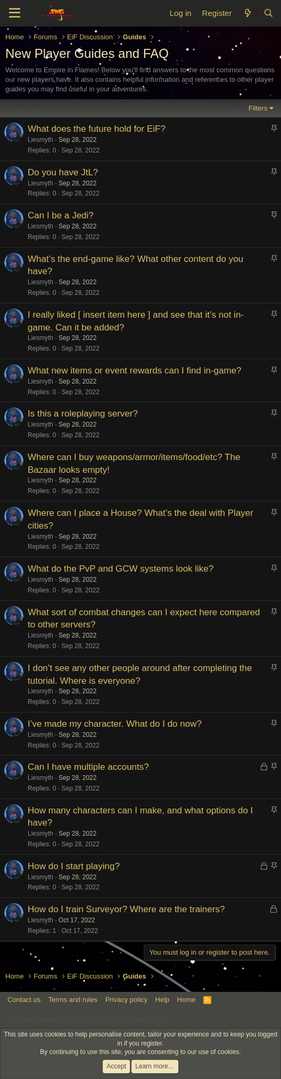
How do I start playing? (74, 866)
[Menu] (14, 13)
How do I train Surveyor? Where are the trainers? (126, 909)
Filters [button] (258, 108)
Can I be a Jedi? (61, 215)
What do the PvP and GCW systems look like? (120, 569)
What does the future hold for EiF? (97, 129)
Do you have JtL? (63, 172)
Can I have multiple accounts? (88, 767)
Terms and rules (72, 1000)
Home (186, 1000)
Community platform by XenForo (86, 1019)
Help (162, 1000)
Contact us (23, 1000)
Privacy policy (126, 1000)
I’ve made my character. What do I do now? (115, 724)
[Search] (268, 13)
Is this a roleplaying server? (83, 414)
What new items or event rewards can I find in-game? (135, 371)
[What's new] (247, 13)
